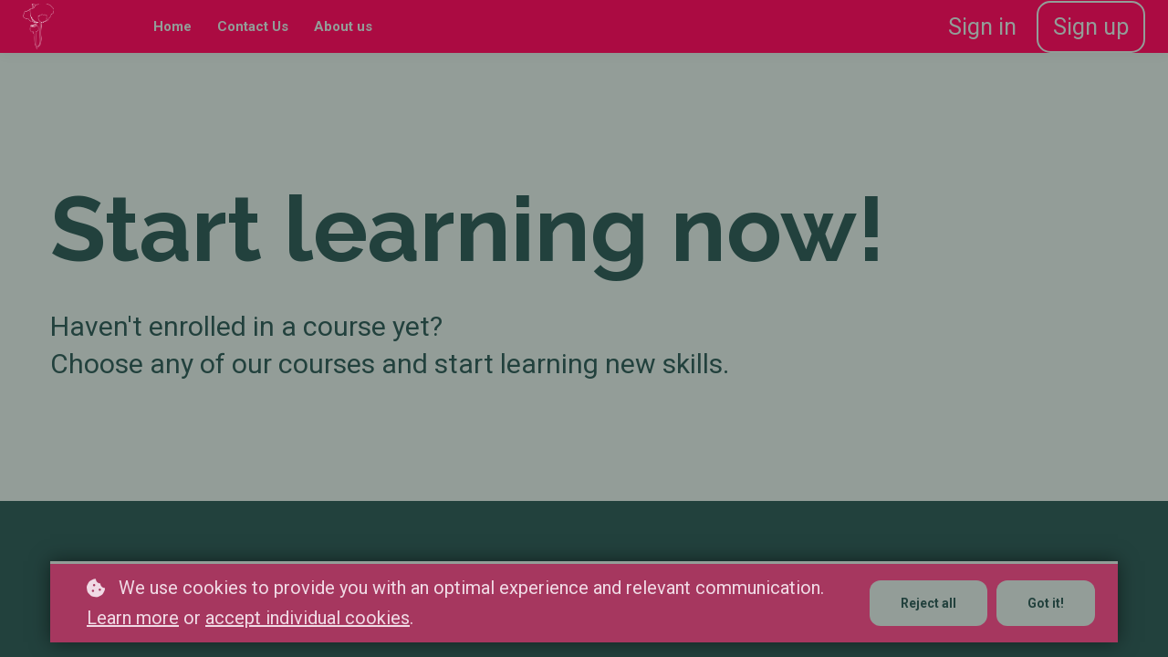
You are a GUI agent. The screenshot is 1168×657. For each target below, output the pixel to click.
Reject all (928, 603)
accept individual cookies (307, 618)
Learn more (133, 618)
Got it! (1045, 603)
